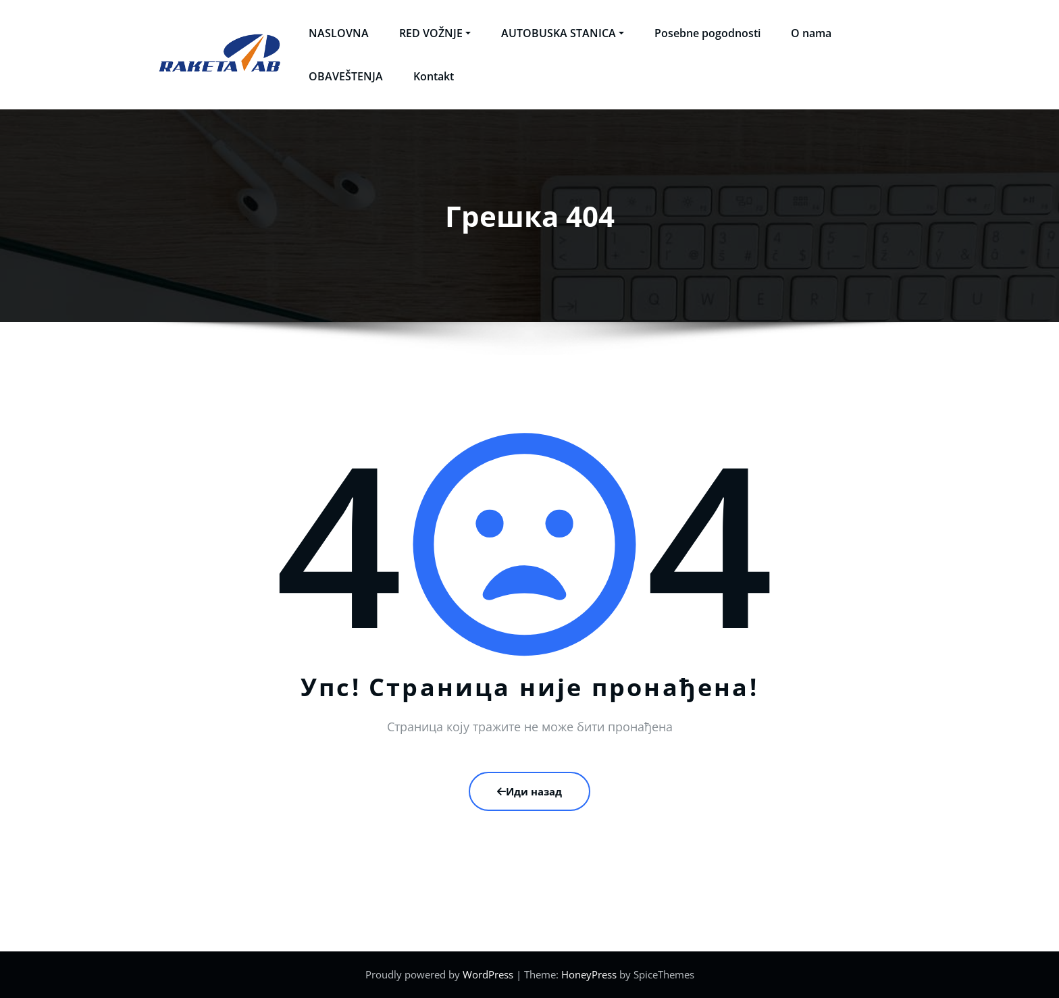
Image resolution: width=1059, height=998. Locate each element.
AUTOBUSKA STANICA (562, 33)
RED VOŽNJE (435, 33)
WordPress (488, 974)
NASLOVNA (339, 33)
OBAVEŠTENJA (346, 76)
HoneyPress (589, 974)
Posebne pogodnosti (707, 33)
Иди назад (529, 791)
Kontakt (433, 76)
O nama (811, 33)
